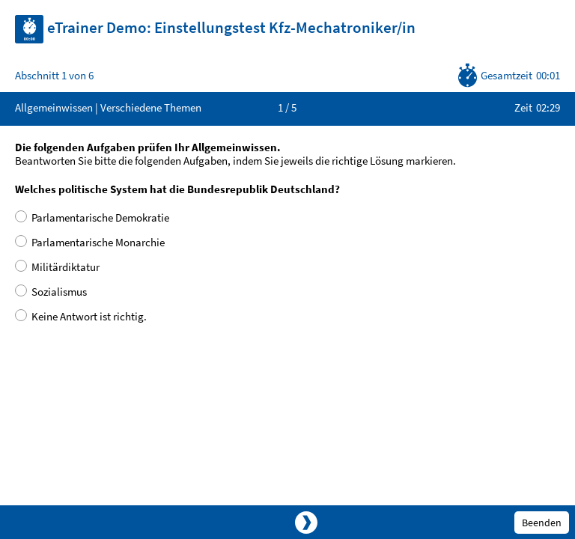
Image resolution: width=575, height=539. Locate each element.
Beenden (542, 522)
